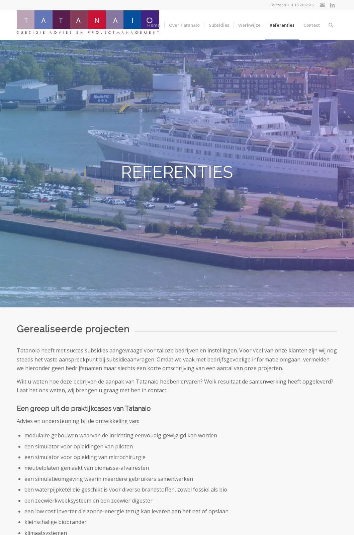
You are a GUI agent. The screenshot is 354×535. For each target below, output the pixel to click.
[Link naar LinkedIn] (332, 5)
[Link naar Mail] (322, 5)
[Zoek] (330, 25)
